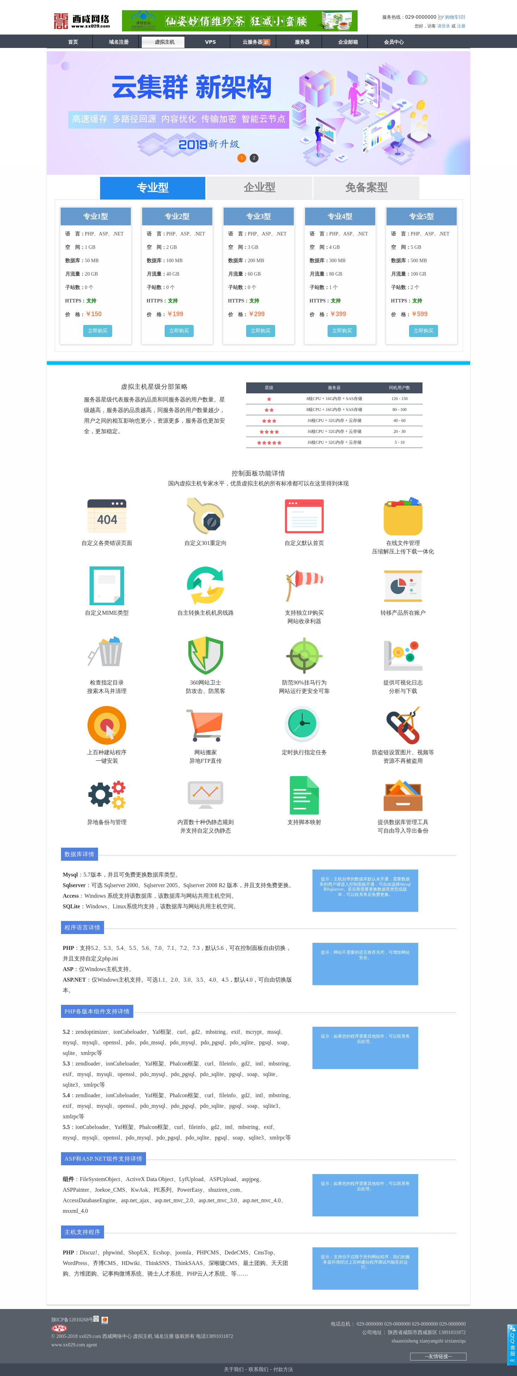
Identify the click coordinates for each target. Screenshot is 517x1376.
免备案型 (366, 187)
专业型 (153, 188)
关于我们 (234, 1369)
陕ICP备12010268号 (72, 1319)
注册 (461, 26)
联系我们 (258, 1369)
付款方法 (283, 1369)
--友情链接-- (438, 1356)
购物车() (455, 17)
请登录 (443, 26)
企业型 (259, 187)
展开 (512, 1344)
